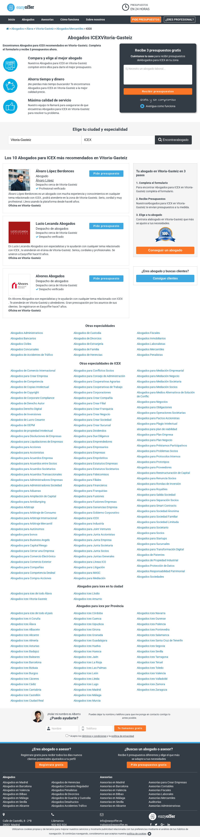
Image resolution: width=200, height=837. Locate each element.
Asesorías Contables (161, 786)
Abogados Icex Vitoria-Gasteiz (29, 598)
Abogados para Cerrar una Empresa (32, 550)
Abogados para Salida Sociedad (156, 494)
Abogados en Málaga (16, 798)
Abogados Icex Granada (88, 635)
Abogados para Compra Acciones (31, 578)
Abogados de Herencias (88, 354)
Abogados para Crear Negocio (92, 414)
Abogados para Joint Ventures (92, 529)
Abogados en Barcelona (17, 786)
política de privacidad (122, 736)
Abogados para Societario (152, 527)
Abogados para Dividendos (90, 430)
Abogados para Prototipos (153, 461)
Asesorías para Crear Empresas (168, 782)
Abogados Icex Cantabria (26, 689)
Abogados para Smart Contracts (156, 505)
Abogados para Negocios (152, 401)
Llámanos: (57, 820)
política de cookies (136, 833)
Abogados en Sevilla (15, 801)
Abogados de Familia (86, 349)
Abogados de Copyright (25, 392)
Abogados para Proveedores (154, 467)
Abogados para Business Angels (30, 540)
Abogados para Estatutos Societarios (96, 469)
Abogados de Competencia (27, 381)
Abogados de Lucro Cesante (28, 419)
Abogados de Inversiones (26, 414)
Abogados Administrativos (27, 332)
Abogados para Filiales (87, 479)
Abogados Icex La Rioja (88, 662)
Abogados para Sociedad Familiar (157, 516)
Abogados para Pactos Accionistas (158, 418)
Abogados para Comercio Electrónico (33, 556)
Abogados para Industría (89, 523)
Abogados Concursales (25, 349)
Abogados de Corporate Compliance (32, 397)
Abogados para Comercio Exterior (31, 561)
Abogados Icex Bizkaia (24, 667)
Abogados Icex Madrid (87, 689)
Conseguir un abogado (165, 250)
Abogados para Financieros (90, 485)
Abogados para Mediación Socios (157, 387)
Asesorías (106, 777)
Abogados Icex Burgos (24, 673)
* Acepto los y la (100, 736)
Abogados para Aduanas (26, 490)
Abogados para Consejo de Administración (99, 376)
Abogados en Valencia (16, 790)
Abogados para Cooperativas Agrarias (97, 381)
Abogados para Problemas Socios (157, 451)
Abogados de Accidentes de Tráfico (32, 354)
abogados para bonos (24, 534)
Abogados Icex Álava (23, 624)
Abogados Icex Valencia (151, 673)
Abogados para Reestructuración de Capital (163, 472)
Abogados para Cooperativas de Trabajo (98, 387)
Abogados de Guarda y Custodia (71, 798)
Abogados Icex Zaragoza (152, 689)
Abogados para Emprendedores (93, 441)
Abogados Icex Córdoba (88, 613)
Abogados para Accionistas (27, 452)
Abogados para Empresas (89, 452)
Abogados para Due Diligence (91, 436)
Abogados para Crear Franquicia (93, 408)
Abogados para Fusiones (89, 496)
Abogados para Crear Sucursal (92, 425)
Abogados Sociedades (150, 576)
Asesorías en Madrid (112, 782)
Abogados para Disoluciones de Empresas (36, 436)
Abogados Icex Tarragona (152, 656)
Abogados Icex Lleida (86, 678)
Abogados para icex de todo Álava (31, 593)
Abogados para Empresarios (91, 447)
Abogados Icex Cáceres (25, 678)
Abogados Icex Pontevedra (153, 629)
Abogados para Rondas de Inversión (159, 483)
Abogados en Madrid (15, 782)
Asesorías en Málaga (112, 798)
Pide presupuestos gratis (149, 764)
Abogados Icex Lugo (86, 684)
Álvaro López (45, 180)
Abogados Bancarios (23, 338)
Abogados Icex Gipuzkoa (89, 624)
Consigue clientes (165, 278)
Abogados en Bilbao (15, 794)
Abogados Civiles (21, 343)
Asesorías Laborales (161, 794)
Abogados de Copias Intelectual (30, 387)
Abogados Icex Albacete (25, 629)
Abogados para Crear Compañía (93, 397)
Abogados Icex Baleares (25, 656)
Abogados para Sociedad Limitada (158, 522)
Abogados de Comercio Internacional (33, 370)
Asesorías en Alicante (113, 805)
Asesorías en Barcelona (114, 786)
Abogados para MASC (87, 572)
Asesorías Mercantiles (162, 798)
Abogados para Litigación (89, 567)
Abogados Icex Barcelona (26, 662)
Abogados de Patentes (150, 554)
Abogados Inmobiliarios (151, 338)
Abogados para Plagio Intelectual (157, 423)
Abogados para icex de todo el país (32, 613)
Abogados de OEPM (23, 425)
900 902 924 (59, 824)
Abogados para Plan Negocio (154, 440)
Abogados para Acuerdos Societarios (33, 469)
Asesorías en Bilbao (112, 794)
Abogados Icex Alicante (25, 635)
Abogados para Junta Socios (91, 550)
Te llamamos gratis (130, 728)
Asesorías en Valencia (113, 790)
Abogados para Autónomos (27, 529)
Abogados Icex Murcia (87, 700)
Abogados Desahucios (65, 801)
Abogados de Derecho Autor (28, 403)
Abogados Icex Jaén (86, 656)
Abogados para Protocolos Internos (158, 456)
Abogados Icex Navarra (151, 613)
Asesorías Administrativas (164, 805)
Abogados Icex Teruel (150, 662)
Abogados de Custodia (87, 332)
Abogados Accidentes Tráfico (69, 805)
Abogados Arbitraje (22, 507)
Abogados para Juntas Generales (94, 556)
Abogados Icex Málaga (87, 695)
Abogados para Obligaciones (154, 407)
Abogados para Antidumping (28, 501)
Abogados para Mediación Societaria (159, 381)
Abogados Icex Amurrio (88, 598)
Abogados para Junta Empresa (93, 540)
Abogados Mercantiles (150, 349)
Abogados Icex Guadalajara (90, 640)
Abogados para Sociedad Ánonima (158, 511)
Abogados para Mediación (89, 578)
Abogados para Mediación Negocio (158, 376)
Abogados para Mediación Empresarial (160, 370)
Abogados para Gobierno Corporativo (96, 512)
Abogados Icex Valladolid (152, 678)
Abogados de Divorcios (87, 338)
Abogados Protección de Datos (155, 565)
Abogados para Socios (150, 533)
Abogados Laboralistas (151, 343)
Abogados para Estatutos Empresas (96, 463)
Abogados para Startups (152, 538)
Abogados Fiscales (148, 332)
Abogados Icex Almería (24, 640)
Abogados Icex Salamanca (153, 635)
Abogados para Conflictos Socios (94, 370)
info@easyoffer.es (111, 820)
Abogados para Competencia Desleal (33, 572)
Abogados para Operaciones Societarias (161, 412)
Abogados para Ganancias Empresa (95, 507)
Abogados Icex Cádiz (23, 684)
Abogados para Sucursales (153, 543)
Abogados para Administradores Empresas (37, 479)
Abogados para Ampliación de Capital (33, 496)
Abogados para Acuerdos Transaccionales (36, 474)
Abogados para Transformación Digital (160, 549)
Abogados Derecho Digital (26, 408)
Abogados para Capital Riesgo (29, 545)
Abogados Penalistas (150, 354)
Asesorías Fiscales (160, 790)
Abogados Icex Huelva (87, 646)
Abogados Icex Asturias (25, 646)
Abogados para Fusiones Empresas (95, 501)
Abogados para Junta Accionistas (94, 534)
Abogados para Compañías (27, 567)
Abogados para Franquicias (90, 490)
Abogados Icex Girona (87, 629)
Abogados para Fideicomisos (91, 474)
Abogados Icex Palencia (151, 624)
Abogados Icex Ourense (151, 618)
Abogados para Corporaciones (92, 392)
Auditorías (155, 801)
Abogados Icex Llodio (87, 593)
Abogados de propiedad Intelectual (32, 430)
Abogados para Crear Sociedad (92, 419)
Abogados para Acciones (26, 447)
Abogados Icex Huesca (87, 651)
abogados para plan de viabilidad (157, 429)
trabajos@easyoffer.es (114, 824)
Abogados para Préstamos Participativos (162, 445)
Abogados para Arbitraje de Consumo (33, 512)
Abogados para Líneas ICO (90, 561)
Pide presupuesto (106, 173)
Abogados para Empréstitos (91, 458)
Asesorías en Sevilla (112, 801)
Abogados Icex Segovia (151, 646)
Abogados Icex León (86, 673)
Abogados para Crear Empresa (29, 376)
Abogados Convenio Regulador (70, 786)
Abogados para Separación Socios (158, 500)
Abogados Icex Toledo (150, 667)
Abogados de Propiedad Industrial (157, 560)
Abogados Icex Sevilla (150, 651)
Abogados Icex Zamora (151, 684)
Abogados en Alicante (16, 805)
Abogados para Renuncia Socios (156, 478)
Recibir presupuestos (158, 91)
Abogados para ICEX (86, 518)
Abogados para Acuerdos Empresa (32, 458)
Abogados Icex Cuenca (87, 618)
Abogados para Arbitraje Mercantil (31, 523)
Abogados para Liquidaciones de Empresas (37, 441)
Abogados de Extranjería (88, 343)
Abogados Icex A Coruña (25, 618)
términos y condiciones (94, 736)
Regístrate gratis (51, 764)
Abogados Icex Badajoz (25, 651)
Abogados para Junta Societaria (93, 545)
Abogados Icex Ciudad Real (27, 700)
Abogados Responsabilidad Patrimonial (161, 571)
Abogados (9, 777)
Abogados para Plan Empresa (155, 434)
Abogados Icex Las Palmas (90, 667)
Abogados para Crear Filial (90, 403)
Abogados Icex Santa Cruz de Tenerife (160, 640)
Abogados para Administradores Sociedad (36, 485)
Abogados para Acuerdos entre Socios (34, 463)
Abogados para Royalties (152, 489)
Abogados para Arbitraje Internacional (34, 518)
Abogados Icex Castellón (25, 695)
